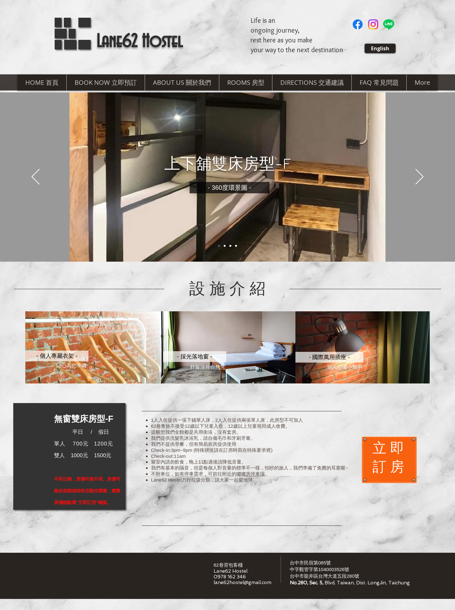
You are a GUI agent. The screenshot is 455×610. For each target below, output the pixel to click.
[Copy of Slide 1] (225, 246)
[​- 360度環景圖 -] (230, 187)
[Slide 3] (230, 246)
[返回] (35, 177)
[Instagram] (373, 24)
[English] (380, 48)
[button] (182, 82)
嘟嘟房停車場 (250, 473)
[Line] (388, 24)
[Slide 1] (219, 246)
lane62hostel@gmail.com (242, 582)
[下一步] (419, 177)
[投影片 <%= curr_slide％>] (236, 246)
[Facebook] (357, 24)
